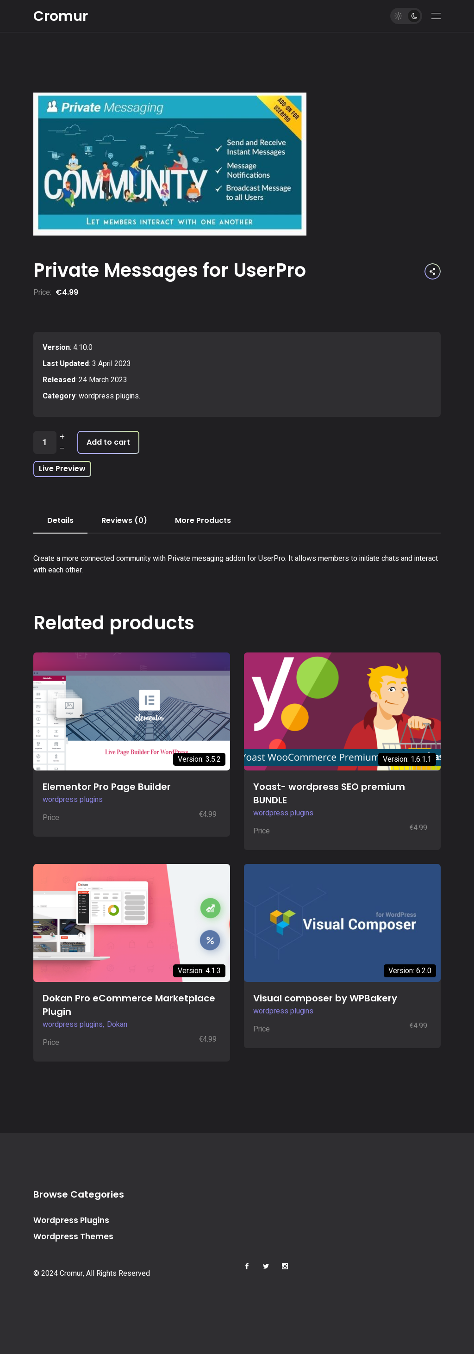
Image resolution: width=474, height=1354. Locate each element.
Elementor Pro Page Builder (107, 786)
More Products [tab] (203, 520)
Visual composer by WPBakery (325, 998)
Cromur (60, 16)
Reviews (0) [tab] (124, 520)
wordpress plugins (109, 396)
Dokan (117, 1024)
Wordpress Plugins (71, 1220)
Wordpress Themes (73, 1236)
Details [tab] (60, 520)
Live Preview (62, 468)
